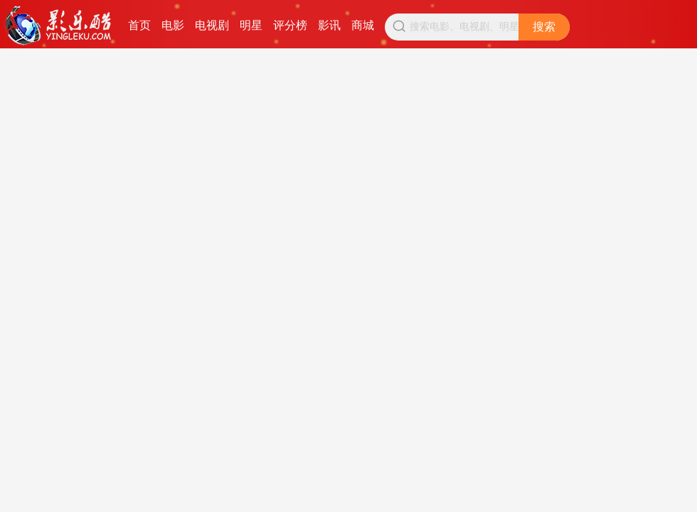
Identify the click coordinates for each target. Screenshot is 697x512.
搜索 (544, 27)
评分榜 (290, 25)
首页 (139, 25)
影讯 (329, 25)
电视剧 (212, 25)
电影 (172, 25)
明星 (251, 25)
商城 (362, 25)
